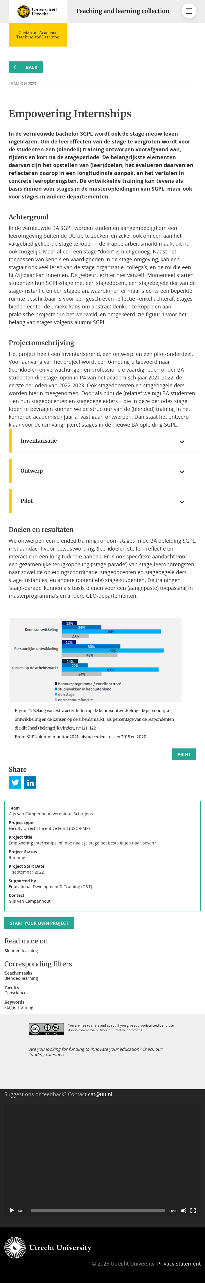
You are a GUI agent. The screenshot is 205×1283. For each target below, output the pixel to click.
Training (25, 1007)
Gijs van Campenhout (30, 901)
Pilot (27, 501)
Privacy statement (179, 1263)
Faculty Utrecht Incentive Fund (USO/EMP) (49, 828)
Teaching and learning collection (122, 11)
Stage (9, 1007)
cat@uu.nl (100, 1094)
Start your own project (39, 923)
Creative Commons (128, 1030)
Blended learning (21, 950)
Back (31, 67)
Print (184, 754)
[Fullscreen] (193, 1210)
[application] (102, 1160)
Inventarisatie (39, 441)
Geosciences (16, 992)
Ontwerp (32, 471)
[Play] (12, 1210)
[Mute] (184, 1210)
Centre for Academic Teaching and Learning (37, 35)
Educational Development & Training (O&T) (50, 886)
